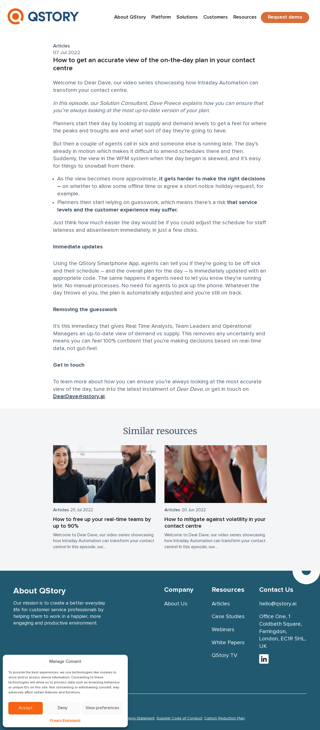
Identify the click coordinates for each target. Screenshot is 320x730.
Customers (215, 17)
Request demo (285, 17)
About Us (176, 603)
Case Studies (228, 616)
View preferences (102, 708)
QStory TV (224, 655)
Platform (161, 17)
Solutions (187, 17)
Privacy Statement (65, 720)
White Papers (228, 642)
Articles (61, 46)
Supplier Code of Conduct (179, 718)
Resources (245, 17)
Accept (25, 708)
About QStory (130, 17)
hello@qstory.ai (277, 603)
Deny (62, 708)
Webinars (223, 629)
